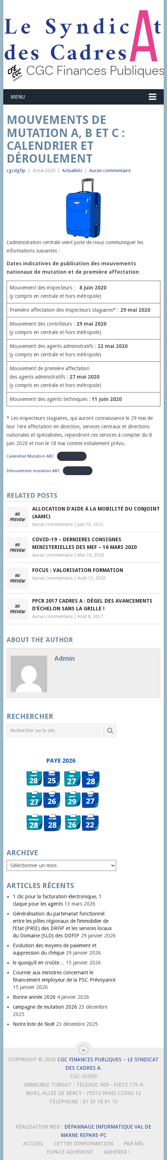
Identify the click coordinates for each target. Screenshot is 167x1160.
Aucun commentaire (110, 170)
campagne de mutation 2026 (45, 1007)
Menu (18, 97)
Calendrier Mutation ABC (30, 456)
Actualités (72, 170)
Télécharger (72, 456)
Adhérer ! (117, 1152)
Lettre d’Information (83, 1143)
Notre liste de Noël (33, 1024)
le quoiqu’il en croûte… (38, 963)
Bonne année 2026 (34, 997)
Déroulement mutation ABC (33, 471)
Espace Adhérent (70, 1152)
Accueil (33, 1143)
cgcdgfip (16, 170)
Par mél (134, 1143)
